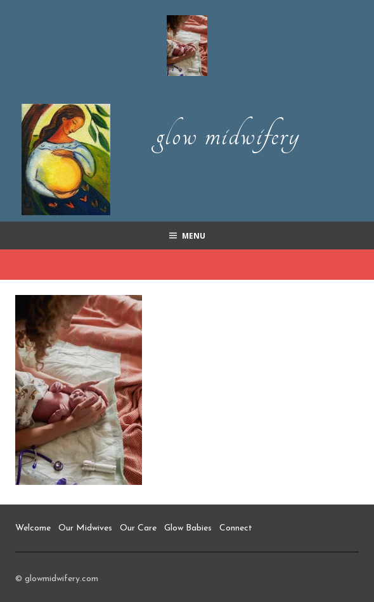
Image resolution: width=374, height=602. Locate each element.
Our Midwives (85, 528)
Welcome (33, 528)
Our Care (138, 528)
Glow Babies (188, 528)
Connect (235, 528)
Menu (193, 235)
